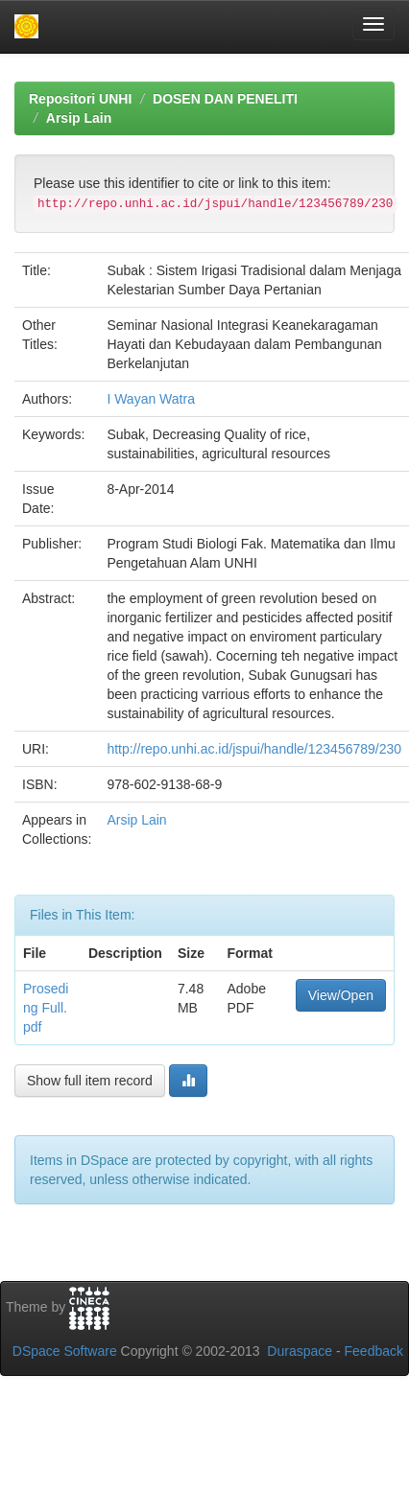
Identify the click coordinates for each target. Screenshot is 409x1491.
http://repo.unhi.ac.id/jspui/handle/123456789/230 (254, 749)
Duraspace (299, 1351)
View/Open (340, 995)
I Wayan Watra (151, 399)
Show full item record (90, 1080)
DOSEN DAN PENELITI (225, 98)
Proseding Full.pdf (45, 1008)
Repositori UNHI (80, 98)
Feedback (374, 1351)
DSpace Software (64, 1351)
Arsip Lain (78, 118)
